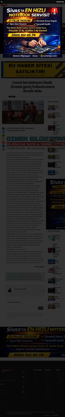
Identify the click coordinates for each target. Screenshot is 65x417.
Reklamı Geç (60, 2)
